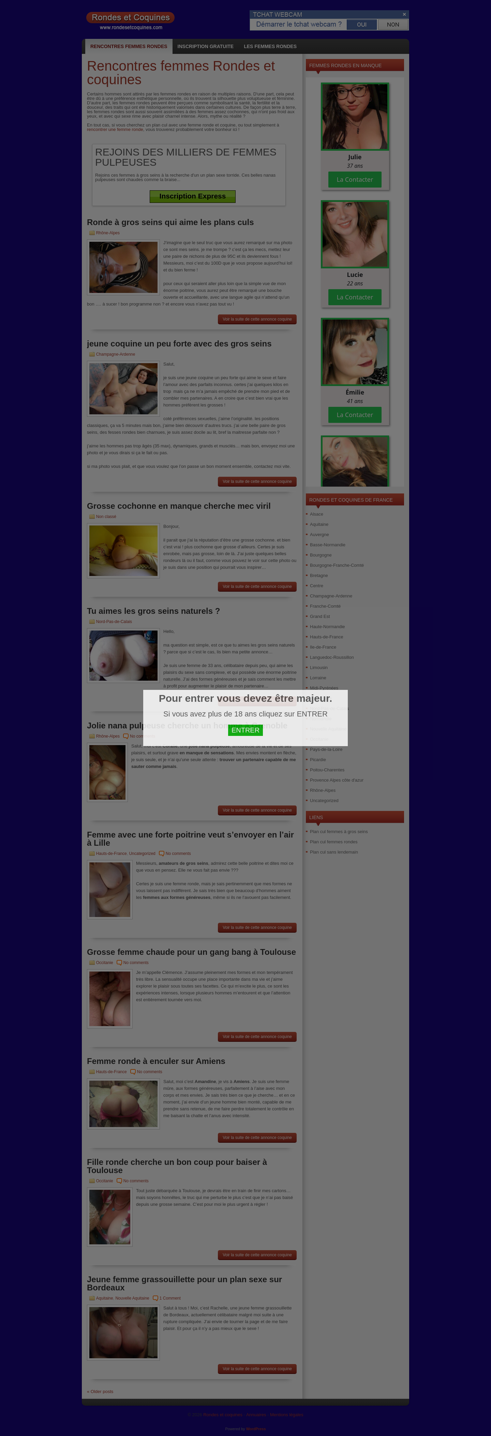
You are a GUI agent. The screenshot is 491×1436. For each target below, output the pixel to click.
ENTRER (245, 730)
